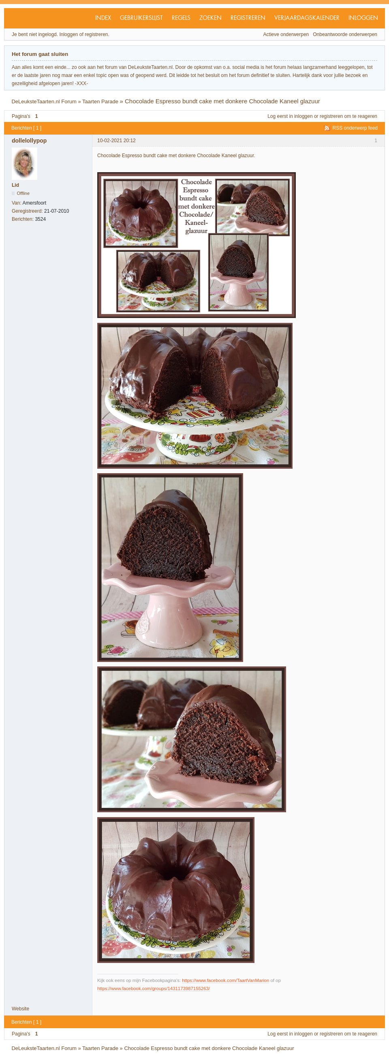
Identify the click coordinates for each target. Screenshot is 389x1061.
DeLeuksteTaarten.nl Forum (43, 101)
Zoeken (210, 18)
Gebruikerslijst (141, 18)
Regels (181, 18)
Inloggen (363, 18)
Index (103, 18)
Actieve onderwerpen (286, 34)
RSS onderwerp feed (355, 128)
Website (20, 1009)
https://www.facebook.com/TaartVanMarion (225, 980)
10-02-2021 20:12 (116, 140)
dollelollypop (29, 140)
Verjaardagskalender (307, 18)
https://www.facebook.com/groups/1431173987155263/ (153, 988)
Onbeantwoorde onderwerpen (345, 34)
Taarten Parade (100, 101)
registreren (331, 116)
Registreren (248, 18)
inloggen (303, 116)
